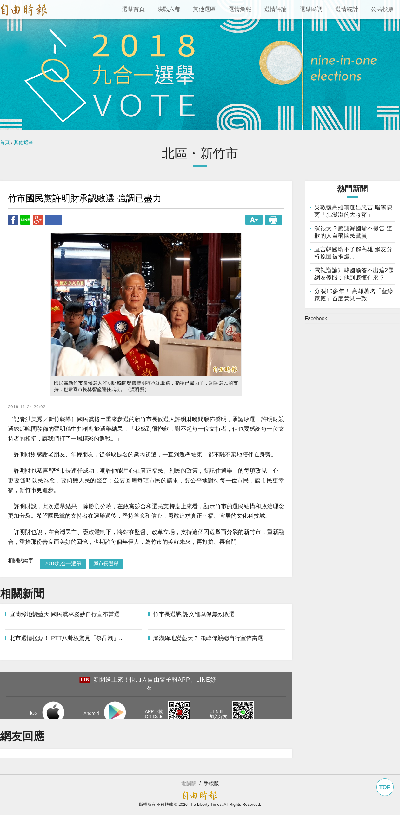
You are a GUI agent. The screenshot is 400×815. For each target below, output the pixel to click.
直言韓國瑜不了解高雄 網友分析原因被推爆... (353, 253)
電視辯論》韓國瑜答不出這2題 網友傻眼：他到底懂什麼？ (354, 274)
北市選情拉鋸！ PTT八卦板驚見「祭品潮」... (67, 638)
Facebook (316, 318)
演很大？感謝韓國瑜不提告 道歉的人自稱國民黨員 (353, 232)
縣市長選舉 (106, 563)
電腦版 (188, 783)
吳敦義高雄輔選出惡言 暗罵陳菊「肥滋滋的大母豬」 (353, 211)
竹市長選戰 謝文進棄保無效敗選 (194, 614)
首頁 (5, 142)
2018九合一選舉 (62, 563)
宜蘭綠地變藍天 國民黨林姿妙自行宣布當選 (65, 614)
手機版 (211, 783)
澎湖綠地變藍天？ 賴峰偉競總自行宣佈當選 (208, 638)
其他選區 (23, 142)
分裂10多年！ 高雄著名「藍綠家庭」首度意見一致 (353, 295)
